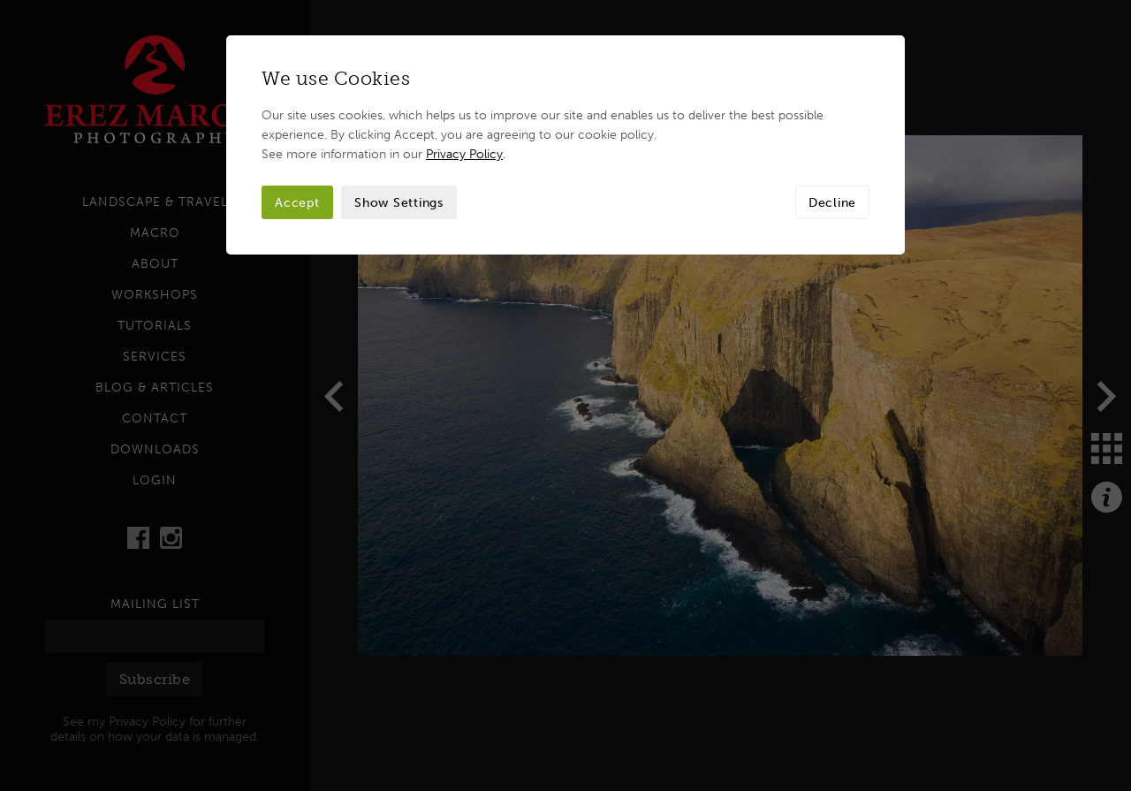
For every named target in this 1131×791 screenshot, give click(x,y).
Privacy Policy (464, 154)
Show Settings (399, 202)
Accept (297, 202)
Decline (832, 202)
